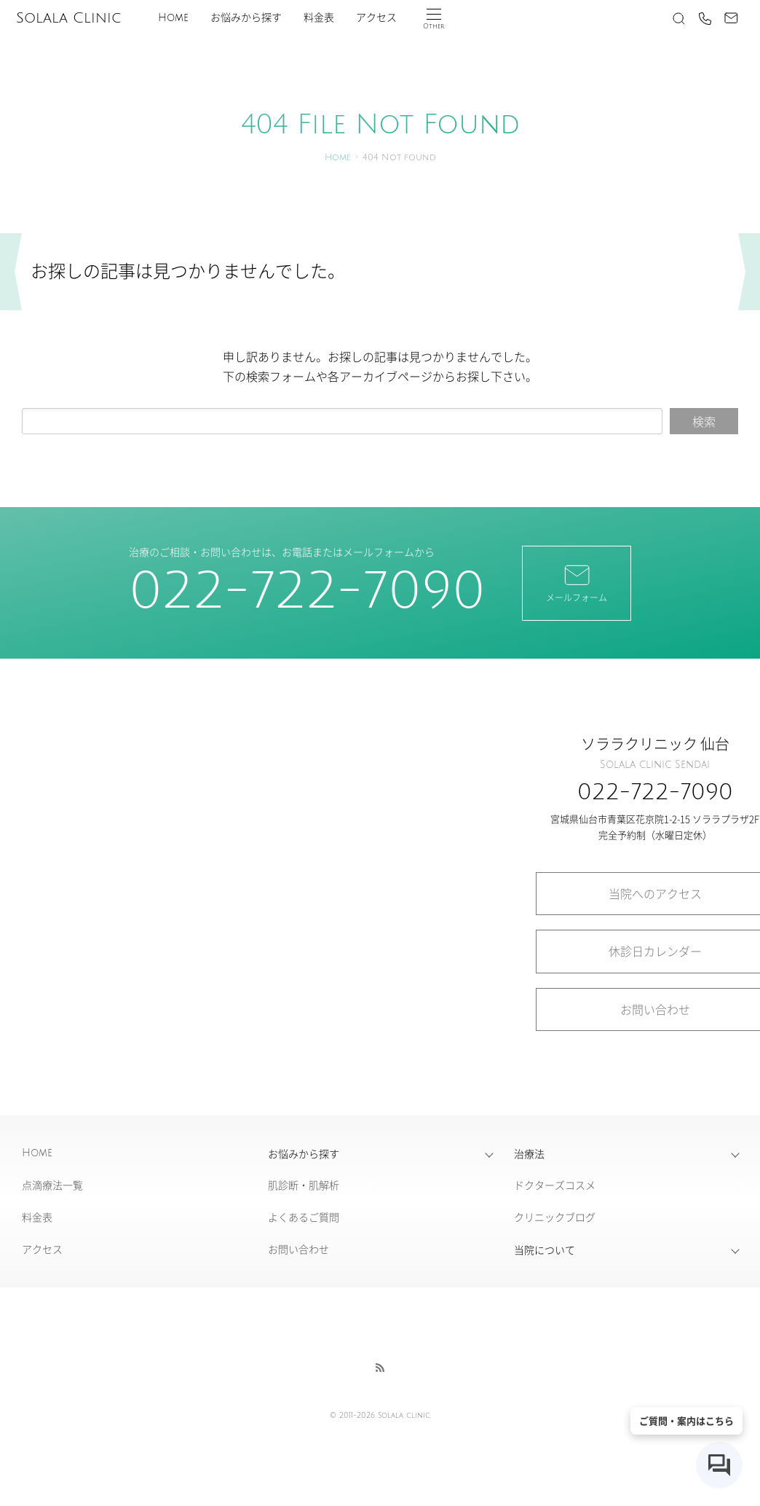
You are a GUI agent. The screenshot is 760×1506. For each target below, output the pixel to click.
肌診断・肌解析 (303, 1184)
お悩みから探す (246, 17)
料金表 (319, 17)
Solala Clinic (68, 18)
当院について (544, 1249)
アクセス (376, 17)
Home (173, 17)
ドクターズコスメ (554, 1184)
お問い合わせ (298, 1249)
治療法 (529, 1153)
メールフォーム (576, 582)
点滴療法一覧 (52, 1184)
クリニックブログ (554, 1216)
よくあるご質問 (303, 1216)
